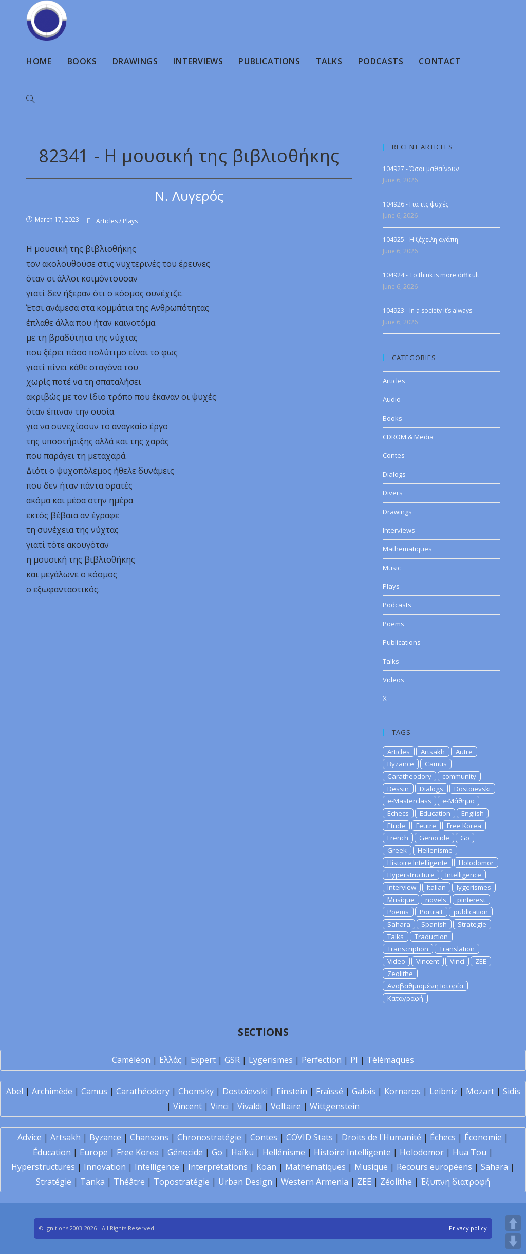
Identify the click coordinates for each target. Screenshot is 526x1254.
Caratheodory (409, 776)
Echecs (398, 813)
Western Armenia (314, 1181)
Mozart (480, 1091)
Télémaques (390, 1059)
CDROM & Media (408, 436)
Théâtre (129, 1181)
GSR (232, 1059)
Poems (393, 623)
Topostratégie (182, 1181)
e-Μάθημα (458, 801)
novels (435, 899)
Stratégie (53, 1181)
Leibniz (443, 1091)
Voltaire (286, 1106)
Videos (393, 679)
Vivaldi (249, 1106)
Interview (401, 887)
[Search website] (30, 99)
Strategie (472, 924)
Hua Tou (469, 1152)
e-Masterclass (409, 801)
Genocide (434, 838)
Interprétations (218, 1166)
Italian (436, 887)
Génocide (185, 1152)
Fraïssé (329, 1091)
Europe (94, 1152)
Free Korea (464, 825)
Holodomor (476, 862)
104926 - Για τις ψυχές (415, 204)
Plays (130, 221)
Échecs (443, 1137)
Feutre (426, 825)
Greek (397, 850)
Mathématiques (315, 1166)
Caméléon (131, 1059)
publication (471, 911)
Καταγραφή (405, 998)
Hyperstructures (43, 1166)
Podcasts (397, 604)
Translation (457, 948)
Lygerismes (271, 1059)
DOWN (513, 1241)
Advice (29, 1137)
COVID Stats (309, 1137)
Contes (394, 455)
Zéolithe (396, 1181)
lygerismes (474, 887)
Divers (393, 492)
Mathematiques (407, 548)
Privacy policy (468, 1228)
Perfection (322, 1059)
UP (513, 1223)
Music (392, 567)
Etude (396, 825)
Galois (363, 1091)
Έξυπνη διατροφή (455, 1181)
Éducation (52, 1152)
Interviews (399, 530)
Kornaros (402, 1091)
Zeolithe (400, 973)
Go (464, 838)
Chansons (149, 1137)
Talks (391, 661)
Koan (266, 1166)
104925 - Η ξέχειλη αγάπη (420, 239)
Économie (483, 1137)
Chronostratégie (209, 1137)
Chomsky (196, 1091)
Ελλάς (170, 1059)
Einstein (291, 1091)
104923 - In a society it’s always (427, 310)
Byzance (400, 764)
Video (396, 961)
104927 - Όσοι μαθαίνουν (421, 168)
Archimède (52, 1091)
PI (354, 1059)
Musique (401, 899)
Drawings (397, 511)
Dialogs (394, 474)
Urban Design (245, 1181)
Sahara (398, 924)
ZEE (480, 961)
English (472, 813)
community (459, 776)
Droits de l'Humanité (381, 1137)
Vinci (457, 961)
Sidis (511, 1091)
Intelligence (463, 874)
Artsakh (433, 751)
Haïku (242, 1152)
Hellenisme (435, 850)
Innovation (105, 1166)
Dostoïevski (245, 1091)
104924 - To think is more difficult (431, 275)
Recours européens (434, 1166)
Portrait (431, 911)
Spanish (434, 924)
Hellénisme (283, 1152)
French (397, 838)
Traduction (431, 936)
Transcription (407, 948)
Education (435, 813)
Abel (14, 1091)
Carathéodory (143, 1091)
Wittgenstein (335, 1106)
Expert (203, 1059)
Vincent (427, 961)
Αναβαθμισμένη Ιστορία (425, 985)
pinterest (471, 899)
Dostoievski (472, 788)
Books (392, 418)
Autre (464, 751)
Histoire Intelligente (417, 862)
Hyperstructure (411, 874)
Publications (402, 642)
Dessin (398, 788)
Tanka (92, 1181)
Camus (436, 764)
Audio (392, 399)
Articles (107, 221)
